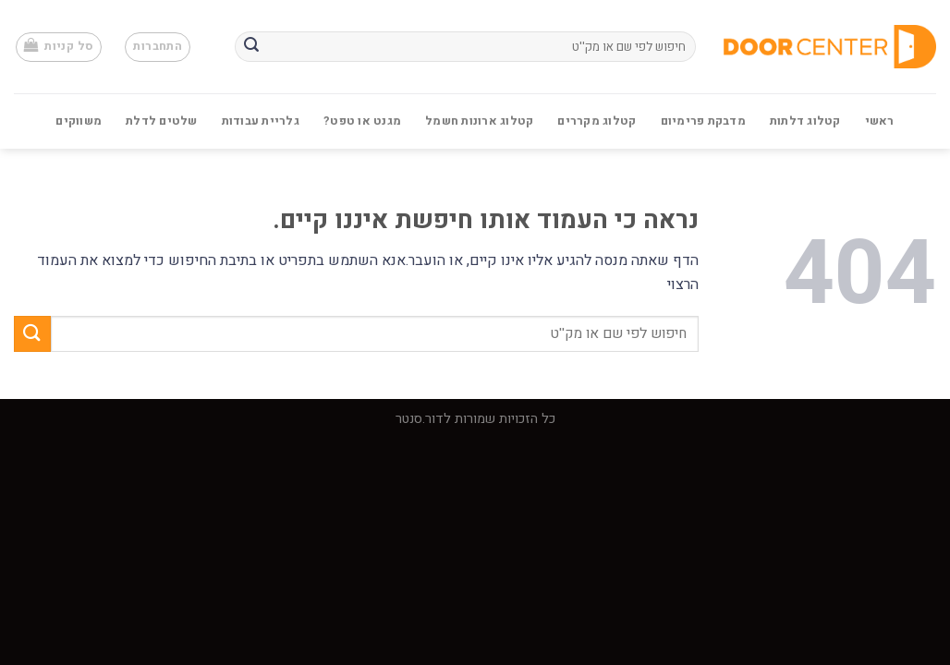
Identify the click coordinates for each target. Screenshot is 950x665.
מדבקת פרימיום (703, 121)
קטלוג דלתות (805, 121)
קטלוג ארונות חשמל (479, 121)
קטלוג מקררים (596, 121)
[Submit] (251, 47)
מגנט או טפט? (362, 121)
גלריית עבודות (260, 121)
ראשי (880, 121)
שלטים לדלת (162, 121)
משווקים (78, 121)
